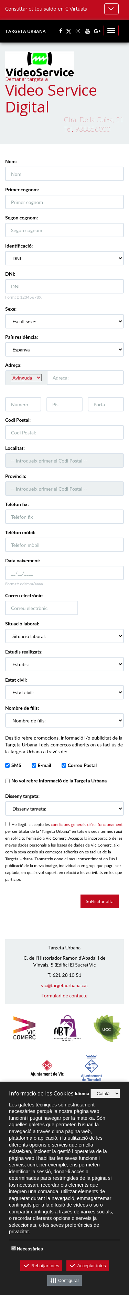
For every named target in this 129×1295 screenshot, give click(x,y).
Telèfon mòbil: (20, 532)
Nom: (11, 161)
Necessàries (30, 1248)
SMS (16, 765)
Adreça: (13, 365)
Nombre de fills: (22, 708)
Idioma (82, 1093)
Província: (15, 476)
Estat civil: (16, 680)
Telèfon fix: (17, 504)
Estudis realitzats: (24, 652)
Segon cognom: (21, 217)
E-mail (44, 765)
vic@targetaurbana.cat (64, 985)
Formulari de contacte (64, 995)
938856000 (92, 129)
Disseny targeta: (22, 796)
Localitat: (15, 448)
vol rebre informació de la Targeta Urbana (59, 780)
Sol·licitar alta (100, 901)
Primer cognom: (22, 189)
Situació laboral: (22, 623)
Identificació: (19, 246)
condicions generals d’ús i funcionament (87, 824)
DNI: (10, 274)
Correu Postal (82, 765)
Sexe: (11, 309)
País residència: (21, 337)
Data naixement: (22, 560)
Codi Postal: (18, 420)
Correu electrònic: (24, 595)
